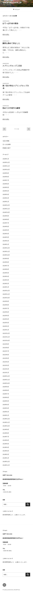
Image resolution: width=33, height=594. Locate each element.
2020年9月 (6, 386)
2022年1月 (6, 329)
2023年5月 (6, 273)
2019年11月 (6, 422)
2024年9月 (6, 216)
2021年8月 (6, 347)
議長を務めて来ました (11, 43)
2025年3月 (6, 194)
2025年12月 (6, 162)
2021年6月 (6, 354)
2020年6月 (6, 397)
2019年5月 (6, 443)
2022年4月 (6, 319)
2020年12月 (6, 376)
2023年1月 (6, 287)
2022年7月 (6, 308)
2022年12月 (6, 290)
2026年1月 (6, 159)
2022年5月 (6, 315)
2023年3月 (6, 280)
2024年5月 (6, 230)
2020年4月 (6, 404)
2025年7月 (6, 180)
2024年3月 (6, 237)
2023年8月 (6, 262)
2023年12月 (6, 248)
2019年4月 (6, 447)
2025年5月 (6, 187)
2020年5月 (6, 401)
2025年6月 (6, 184)
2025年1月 (6, 201)
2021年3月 (6, 365)
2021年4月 (6, 362)
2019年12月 (6, 418)
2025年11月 (6, 166)
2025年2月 (6, 198)
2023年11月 (6, 251)
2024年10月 (6, 212)
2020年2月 (6, 411)
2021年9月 (6, 344)
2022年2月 (6, 326)
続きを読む (6, 34)
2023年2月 (6, 283)
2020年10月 (6, 383)
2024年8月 (6, 219)
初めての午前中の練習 (11, 108)
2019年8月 (6, 433)
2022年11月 (6, 294)
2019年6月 (6, 440)
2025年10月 (6, 169)
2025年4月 (6, 191)
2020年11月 (6, 379)
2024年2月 (6, 240)
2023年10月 (6, 255)
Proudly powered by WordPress (11, 589)
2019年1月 (6, 458)
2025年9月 (6, 173)
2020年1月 (6, 415)
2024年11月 (6, 208)
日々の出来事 (7, 144)
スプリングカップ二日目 (12, 66)
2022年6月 (6, 312)
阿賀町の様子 (7, 148)
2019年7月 (6, 436)
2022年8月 (6, 305)
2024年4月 (6, 233)
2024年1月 (6, 244)
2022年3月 (6, 322)
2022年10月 (6, 297)
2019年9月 (6, 429)
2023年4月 (6, 276)
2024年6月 (6, 226)
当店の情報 (6, 141)
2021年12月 (6, 333)
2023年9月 (6, 258)
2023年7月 (6, 265)
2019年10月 (6, 426)
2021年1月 (6, 372)
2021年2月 (6, 369)
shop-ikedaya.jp (12, 2)
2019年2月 (6, 454)
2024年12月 (6, 205)
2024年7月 (6, 223)
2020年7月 (6, 394)
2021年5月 (6, 358)
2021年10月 (6, 340)
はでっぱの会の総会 (10, 23)
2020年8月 (6, 390)
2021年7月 (6, 351)
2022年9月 (6, 301)
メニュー (16, 9)
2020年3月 (6, 408)
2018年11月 (6, 465)
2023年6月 (6, 269)
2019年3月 (6, 451)
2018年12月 (6, 461)
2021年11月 (6, 337)
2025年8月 (6, 176)
